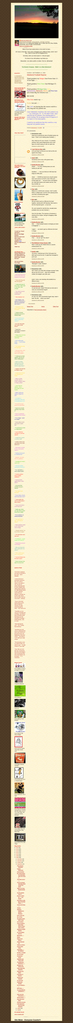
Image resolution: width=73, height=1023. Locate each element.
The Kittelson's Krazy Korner (40, 243)
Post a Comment (31, 303)
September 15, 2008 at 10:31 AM (38, 196)
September (19, 864)
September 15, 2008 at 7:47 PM (38, 233)
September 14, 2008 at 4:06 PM (38, 146)
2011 (17, 852)
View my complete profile (26, 46)
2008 (17, 857)
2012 (17, 850)
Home (43, 306)
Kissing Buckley (20, 871)
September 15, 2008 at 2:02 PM (38, 219)
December (19, 859)
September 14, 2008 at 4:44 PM (38, 154)
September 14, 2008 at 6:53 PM (38, 186)
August (19, 1008)
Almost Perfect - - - (21, 997)
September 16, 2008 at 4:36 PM (38, 265)
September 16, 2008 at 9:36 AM (38, 248)
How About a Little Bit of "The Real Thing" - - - (21, 902)
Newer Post (30, 306)
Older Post (56, 306)
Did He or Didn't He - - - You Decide (20, 897)
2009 (17, 855)
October (19, 862)
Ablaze (18, 937)
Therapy (19, 907)
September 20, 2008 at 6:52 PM (38, 300)
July (18, 1010)
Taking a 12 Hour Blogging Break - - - (21, 890)
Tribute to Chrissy (21, 944)
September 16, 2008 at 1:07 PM (38, 258)
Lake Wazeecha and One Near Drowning (20, 1005)
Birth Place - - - (20, 988)
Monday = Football (21, 952)
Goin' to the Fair (20, 915)
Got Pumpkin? (20, 921)
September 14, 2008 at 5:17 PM (38, 161)
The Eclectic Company (29, 6)
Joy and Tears (20, 954)
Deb (33, 199)
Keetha (34, 251)
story (20, 241)
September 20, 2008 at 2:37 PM (38, 291)
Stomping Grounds (21, 1002)
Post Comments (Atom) (40, 309)
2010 (17, 854)
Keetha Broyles (26, 40)
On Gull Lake (20, 980)
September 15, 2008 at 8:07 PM (38, 239)
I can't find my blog (37, 149)
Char (33, 189)
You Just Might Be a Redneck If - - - (21, 991)
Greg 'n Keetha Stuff (19, 1014)
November (19, 860)
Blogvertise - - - (20, 935)
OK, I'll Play (19, 917)
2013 (17, 849)
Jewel (33, 158)
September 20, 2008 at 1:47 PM (38, 283)
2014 (17, 847)
